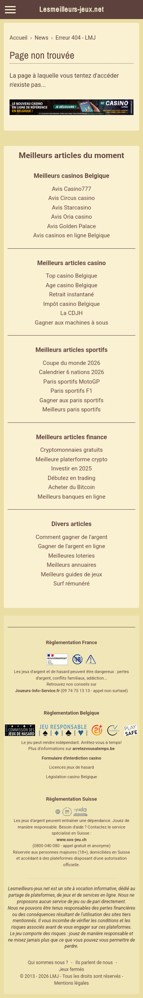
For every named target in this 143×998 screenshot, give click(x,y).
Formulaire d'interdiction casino (71, 758)
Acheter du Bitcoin (71, 487)
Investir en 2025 (71, 468)
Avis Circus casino (71, 198)
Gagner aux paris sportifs (72, 400)
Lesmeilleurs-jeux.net (71, 9)
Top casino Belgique (71, 275)
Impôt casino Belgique (71, 304)
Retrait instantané (71, 294)
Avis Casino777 (71, 189)
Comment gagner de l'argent (71, 537)
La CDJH (71, 313)
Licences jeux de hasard (71, 767)
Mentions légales (71, 983)
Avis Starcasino (71, 207)
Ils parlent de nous (94, 962)
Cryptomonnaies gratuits (71, 449)
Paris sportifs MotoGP (71, 381)
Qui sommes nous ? (48, 962)
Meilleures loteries (71, 555)
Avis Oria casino (71, 216)
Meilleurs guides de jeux (71, 574)
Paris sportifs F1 (72, 390)
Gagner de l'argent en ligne (71, 546)
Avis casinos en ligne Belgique (71, 235)
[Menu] (10, 9)
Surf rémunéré (71, 583)
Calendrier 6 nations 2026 (71, 372)
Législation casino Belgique (71, 776)
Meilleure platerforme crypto (71, 459)
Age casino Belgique (72, 285)
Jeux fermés (71, 969)
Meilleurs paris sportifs (71, 409)
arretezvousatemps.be (93, 748)
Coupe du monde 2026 (71, 363)
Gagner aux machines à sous (71, 322)
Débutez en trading (71, 478)
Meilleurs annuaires (71, 564)
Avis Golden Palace (71, 226)
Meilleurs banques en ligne (72, 496)
